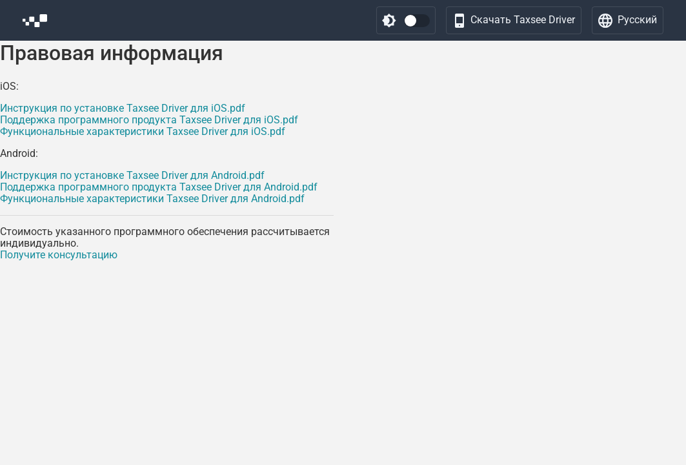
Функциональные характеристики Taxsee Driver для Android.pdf (152, 198)
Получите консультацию (58, 255)
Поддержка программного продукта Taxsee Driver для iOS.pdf (149, 120)
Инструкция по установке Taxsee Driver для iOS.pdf (122, 108)
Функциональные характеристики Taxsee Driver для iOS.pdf (142, 131)
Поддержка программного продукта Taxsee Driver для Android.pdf (159, 187)
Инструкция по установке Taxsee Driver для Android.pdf (132, 175)
